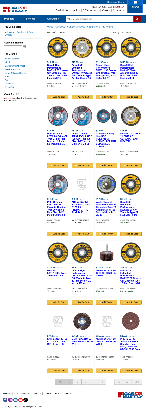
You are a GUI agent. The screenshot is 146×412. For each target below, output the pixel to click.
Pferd (7, 63)
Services (32, 19)
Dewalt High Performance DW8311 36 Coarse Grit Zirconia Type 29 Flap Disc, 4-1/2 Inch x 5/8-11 (106, 71)
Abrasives (60, 27)
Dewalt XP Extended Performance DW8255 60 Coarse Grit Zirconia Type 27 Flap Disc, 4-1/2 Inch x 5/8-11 (130, 278)
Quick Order (62, 10)
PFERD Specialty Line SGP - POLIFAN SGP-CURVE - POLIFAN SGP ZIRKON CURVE (106, 140)
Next (136, 382)
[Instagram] (10, 400)
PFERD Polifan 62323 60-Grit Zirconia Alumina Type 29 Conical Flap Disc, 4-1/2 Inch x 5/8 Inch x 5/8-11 (56, 210)
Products (10, 19)
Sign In (121, 2)
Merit (7, 77)
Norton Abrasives (13, 59)
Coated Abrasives (76, 27)
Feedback (7, 393)
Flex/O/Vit (9, 88)
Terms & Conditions (62, 393)
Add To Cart (58, 97)
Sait (6, 81)
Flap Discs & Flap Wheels (100, 27)
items (135, 7)
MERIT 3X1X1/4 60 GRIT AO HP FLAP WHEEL (106, 341)
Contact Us (118, 10)
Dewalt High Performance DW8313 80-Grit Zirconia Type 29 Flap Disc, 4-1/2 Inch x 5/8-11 (129, 71)
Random (9, 84)
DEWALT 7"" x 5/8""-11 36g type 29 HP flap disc (56, 273)
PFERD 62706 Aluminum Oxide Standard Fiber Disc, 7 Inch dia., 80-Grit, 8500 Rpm (130, 344)
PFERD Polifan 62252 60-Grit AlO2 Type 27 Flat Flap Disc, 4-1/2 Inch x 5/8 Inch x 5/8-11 (57, 138)
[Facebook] (5, 400)
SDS (85, 10)
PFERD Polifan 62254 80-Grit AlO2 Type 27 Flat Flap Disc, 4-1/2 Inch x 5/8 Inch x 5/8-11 (82, 138)
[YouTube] (20, 400)
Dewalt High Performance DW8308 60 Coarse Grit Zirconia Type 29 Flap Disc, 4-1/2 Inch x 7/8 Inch (82, 277)
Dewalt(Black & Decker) (16, 74)
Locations (75, 10)
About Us (95, 10)
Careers (106, 10)
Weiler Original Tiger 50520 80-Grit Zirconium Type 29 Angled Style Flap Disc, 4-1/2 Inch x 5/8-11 (106, 208)
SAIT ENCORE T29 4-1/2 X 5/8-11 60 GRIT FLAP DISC (57, 341)
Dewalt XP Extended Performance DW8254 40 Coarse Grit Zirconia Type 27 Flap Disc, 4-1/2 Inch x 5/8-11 (82, 73)
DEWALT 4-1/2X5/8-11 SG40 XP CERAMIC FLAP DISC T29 (130, 137)
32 (127, 382)
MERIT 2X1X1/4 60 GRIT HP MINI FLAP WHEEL (82, 341)
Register (111, 2)
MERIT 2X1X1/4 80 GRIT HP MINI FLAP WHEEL (106, 273)
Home (50, 27)
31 (118, 382)
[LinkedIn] (15, 400)
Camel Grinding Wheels (16, 66)
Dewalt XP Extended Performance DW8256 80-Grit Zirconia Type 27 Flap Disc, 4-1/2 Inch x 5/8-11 (129, 210)
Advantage (53, 19)
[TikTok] (25, 400)
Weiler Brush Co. (12, 70)
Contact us (9, 99)
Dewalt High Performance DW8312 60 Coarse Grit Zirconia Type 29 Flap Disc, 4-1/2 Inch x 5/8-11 (57, 71)
